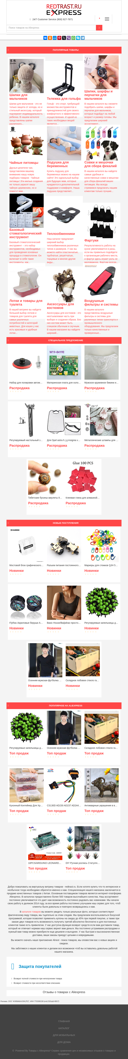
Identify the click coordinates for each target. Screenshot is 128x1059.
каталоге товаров (31, 911)
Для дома (63, 1042)
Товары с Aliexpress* (40, 1050)
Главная (64, 1021)
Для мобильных (64, 1035)
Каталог (64, 1028)
